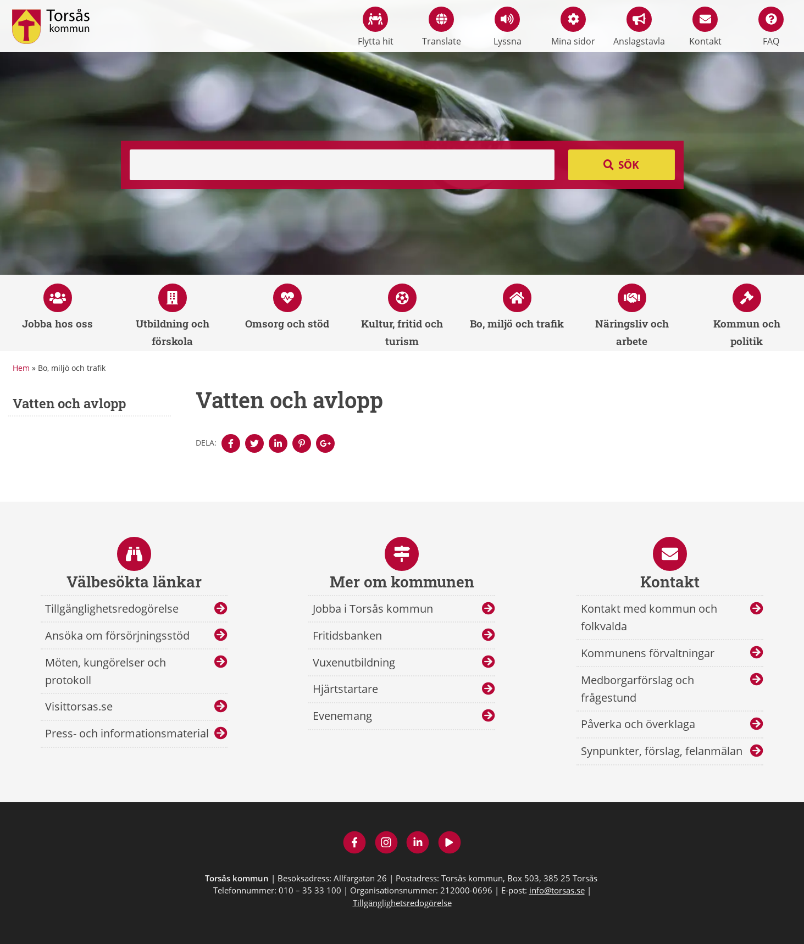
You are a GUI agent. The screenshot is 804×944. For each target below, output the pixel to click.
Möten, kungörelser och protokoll (105, 671)
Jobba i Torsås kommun (373, 608)
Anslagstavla (639, 27)
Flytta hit (375, 27)
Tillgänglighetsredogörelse (112, 608)
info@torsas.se (557, 890)
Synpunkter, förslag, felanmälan (661, 750)
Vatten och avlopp (69, 403)
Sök (628, 165)
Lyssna (508, 27)
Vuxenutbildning (354, 662)
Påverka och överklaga (638, 724)
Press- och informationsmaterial (127, 733)
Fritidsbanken (347, 635)
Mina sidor (573, 27)
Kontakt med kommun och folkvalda (649, 617)
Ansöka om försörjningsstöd (117, 635)
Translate (441, 27)
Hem (21, 368)
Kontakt (705, 27)
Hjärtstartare (345, 688)
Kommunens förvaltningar (647, 653)
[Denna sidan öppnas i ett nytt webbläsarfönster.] (230, 443)
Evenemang (342, 715)
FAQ (771, 27)
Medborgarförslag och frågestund (637, 689)
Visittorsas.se (79, 706)
